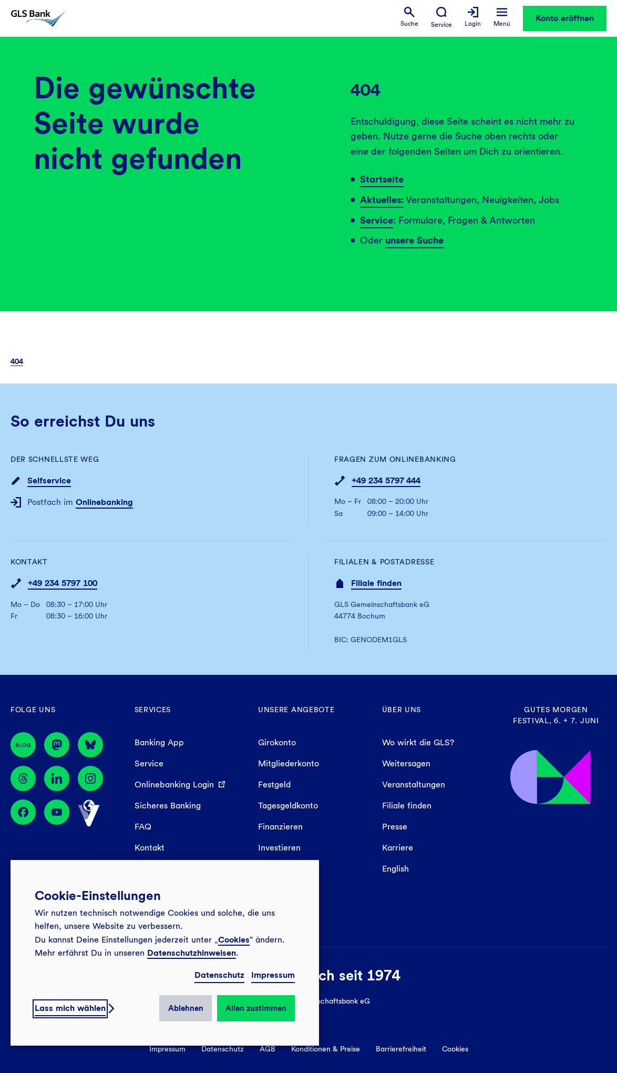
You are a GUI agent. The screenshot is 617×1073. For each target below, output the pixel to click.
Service (376, 220)
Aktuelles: (382, 199)
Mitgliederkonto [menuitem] (288, 763)
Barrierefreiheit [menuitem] (401, 1049)
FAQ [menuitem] (143, 827)
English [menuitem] (395, 869)
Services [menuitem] (153, 709)
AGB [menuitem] (267, 1049)
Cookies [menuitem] (455, 1049)
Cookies (234, 940)
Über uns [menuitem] (401, 709)
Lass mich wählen (70, 1008)
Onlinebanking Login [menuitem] (174, 784)
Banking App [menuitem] (159, 742)
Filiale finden (376, 583)
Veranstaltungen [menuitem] (413, 784)
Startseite (382, 179)
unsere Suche (414, 240)
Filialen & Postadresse (384, 562)
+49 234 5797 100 (62, 583)
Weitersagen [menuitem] (406, 763)
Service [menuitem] (149, 763)
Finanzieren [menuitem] (280, 827)
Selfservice (49, 480)
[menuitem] (409, 17)
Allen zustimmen (255, 1008)
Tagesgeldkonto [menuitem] (288, 806)
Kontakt (29, 562)
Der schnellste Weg (55, 459)
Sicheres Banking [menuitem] (168, 806)
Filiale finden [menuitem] (406, 806)
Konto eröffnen (565, 18)
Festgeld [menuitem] (274, 784)
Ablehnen (185, 1008)
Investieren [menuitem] (279, 848)
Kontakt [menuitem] (149, 848)
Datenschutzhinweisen (191, 953)
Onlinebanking (104, 502)
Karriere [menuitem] (397, 848)
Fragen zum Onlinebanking (395, 459)
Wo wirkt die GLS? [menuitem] (418, 742)
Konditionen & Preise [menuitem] (325, 1049)
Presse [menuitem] (394, 827)
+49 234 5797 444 (386, 480)
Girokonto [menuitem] (277, 742)
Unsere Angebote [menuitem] (296, 709)
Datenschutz (219, 975)
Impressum (273, 975)
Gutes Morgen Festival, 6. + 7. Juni (556, 715)
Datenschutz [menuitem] (222, 1049)
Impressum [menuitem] (167, 1049)
